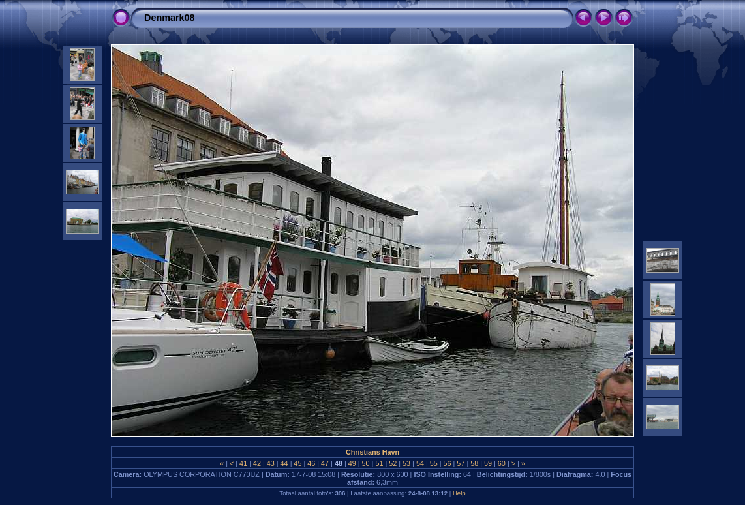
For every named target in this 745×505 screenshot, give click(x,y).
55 (434, 463)
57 (460, 463)
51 (379, 463)
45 (297, 463)
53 (406, 463)
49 (352, 463)
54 (420, 463)
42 (257, 463)
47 (325, 463)
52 (393, 463)
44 (284, 463)
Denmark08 (169, 17)
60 (502, 463)
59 (488, 463)
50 (366, 463)
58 (474, 463)
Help (459, 493)
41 (243, 463)
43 (271, 463)
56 (447, 463)
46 (311, 463)
